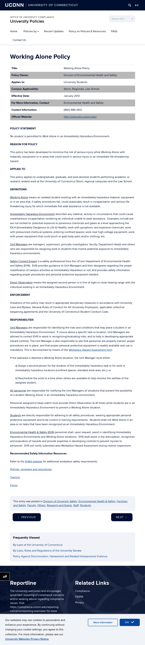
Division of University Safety (60, 501)
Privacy (79, 602)
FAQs (114, 31)
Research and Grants (59, 505)
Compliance (82, 591)
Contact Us (19, 40)
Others (41, 505)
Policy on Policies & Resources (87, 31)
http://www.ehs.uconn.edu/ (80, 117)
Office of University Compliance (32, 17)
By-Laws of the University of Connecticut (38, 545)
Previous (27, 517)
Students (85, 505)
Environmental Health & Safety (96, 501)
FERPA (79, 597)
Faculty (31, 505)
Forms (14, 485)
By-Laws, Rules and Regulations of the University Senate (47, 550)
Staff (76, 505)
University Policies (27, 21)
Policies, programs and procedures (31, 469)
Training (15, 477)
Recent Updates (54, 31)
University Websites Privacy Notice (27, 639)
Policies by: (31, 31)
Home (13, 31)
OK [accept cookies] (129, 622)
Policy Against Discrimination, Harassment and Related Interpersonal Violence (60, 556)
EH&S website (33, 461)
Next (122, 517)
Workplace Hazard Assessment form (90, 350)
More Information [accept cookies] (102, 622)
